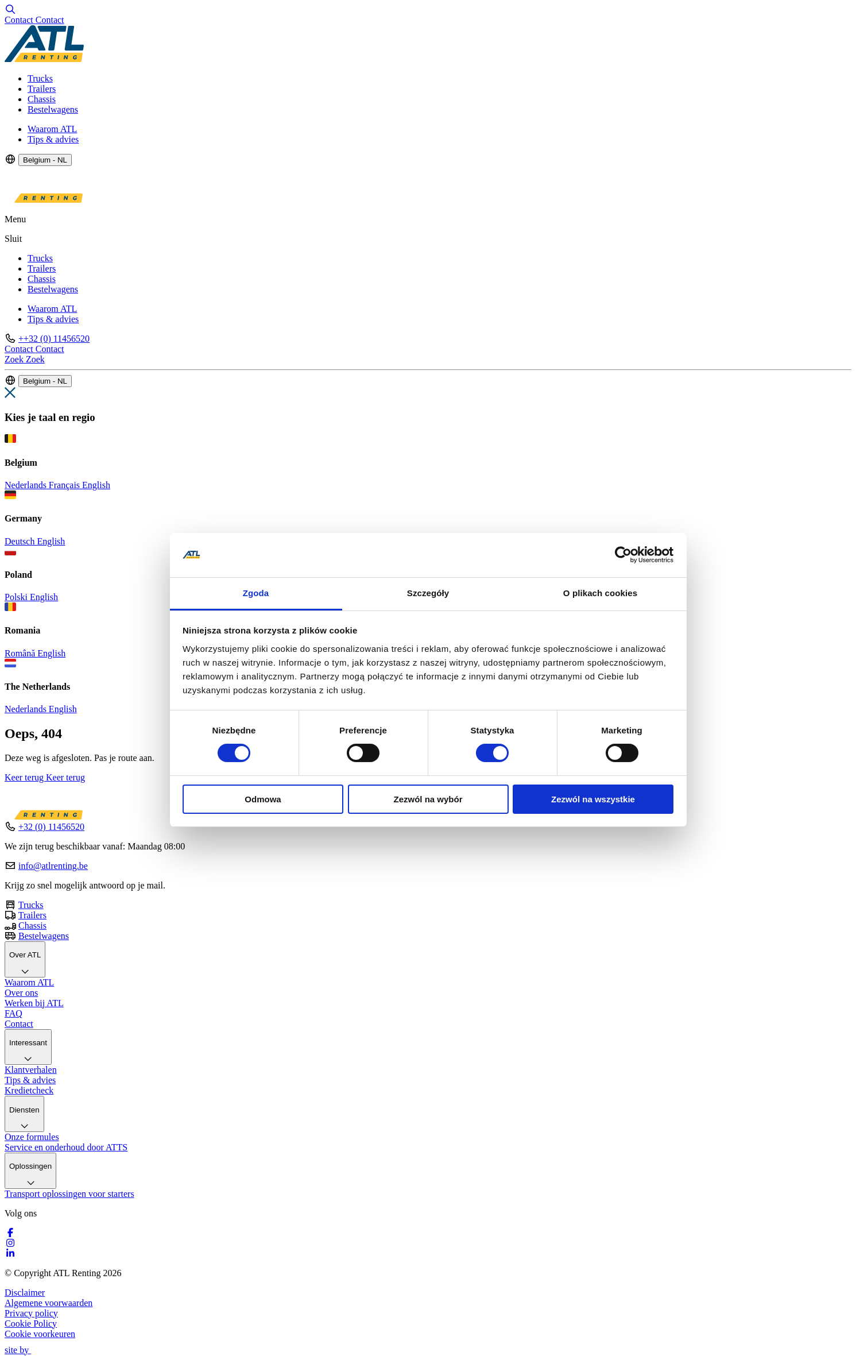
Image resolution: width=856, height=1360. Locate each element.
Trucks (40, 78)
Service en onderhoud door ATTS (66, 1147)
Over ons (21, 993)
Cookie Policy (31, 1323)
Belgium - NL (45, 160)
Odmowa (263, 799)
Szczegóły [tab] (428, 593)
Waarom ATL (52, 129)
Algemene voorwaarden (48, 1303)
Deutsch (21, 541)
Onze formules (32, 1137)
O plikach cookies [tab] (600, 593)
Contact (19, 1024)
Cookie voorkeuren (40, 1334)
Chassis (42, 99)
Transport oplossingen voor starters (69, 1194)
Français (65, 485)
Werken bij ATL (34, 1003)
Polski (17, 597)
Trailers (42, 89)
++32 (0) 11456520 (54, 338)
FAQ (13, 1013)
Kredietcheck (29, 1090)
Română (21, 653)
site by (23, 1350)
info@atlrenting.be (53, 866)
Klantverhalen (31, 1070)
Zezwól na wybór (427, 799)
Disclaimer (25, 1292)
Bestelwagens (53, 109)
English (96, 485)
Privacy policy (31, 1313)
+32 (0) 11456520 (51, 827)
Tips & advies (53, 139)
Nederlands (27, 485)
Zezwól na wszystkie (593, 799)
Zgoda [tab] (256, 593)
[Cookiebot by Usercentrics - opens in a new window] (623, 554)
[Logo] (44, 59)
